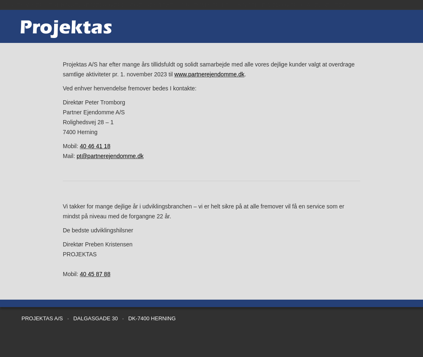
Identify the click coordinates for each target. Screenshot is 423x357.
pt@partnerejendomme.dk (109, 156)
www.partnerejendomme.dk (209, 74)
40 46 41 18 (95, 146)
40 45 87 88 (95, 274)
